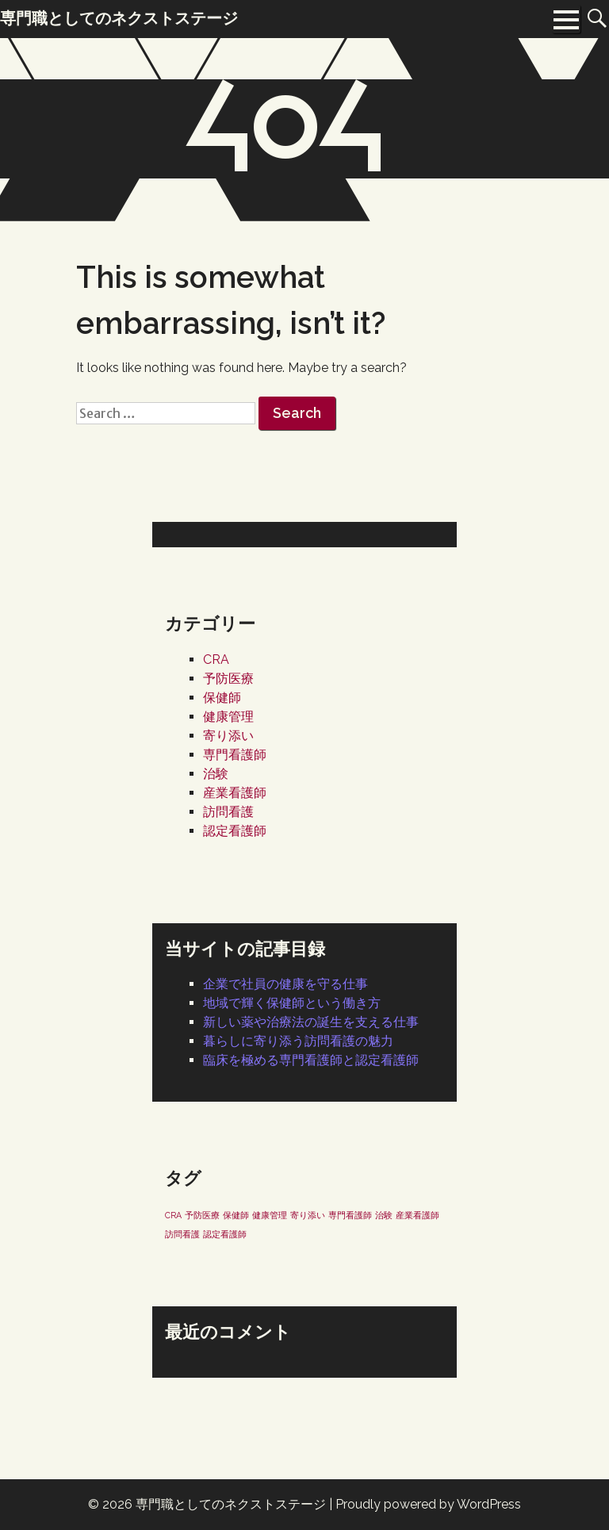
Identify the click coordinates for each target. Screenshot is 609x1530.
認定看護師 (234, 830)
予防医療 (228, 678)
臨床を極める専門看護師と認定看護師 (311, 1060)
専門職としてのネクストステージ (231, 1504)
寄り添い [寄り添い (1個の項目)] (307, 1215)
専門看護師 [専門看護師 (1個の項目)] (350, 1215)
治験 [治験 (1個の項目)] (384, 1215)
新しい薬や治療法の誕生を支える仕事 (311, 1022)
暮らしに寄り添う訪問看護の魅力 (298, 1041)
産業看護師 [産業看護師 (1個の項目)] (417, 1215)
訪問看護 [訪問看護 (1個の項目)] (182, 1234)
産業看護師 (234, 792)
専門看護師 (234, 754)
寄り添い (228, 735)
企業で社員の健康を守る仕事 (285, 983)
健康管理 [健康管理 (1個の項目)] (269, 1215)
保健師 (222, 697)
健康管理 (228, 716)
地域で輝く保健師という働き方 (292, 1002)
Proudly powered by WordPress (428, 1504)
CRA (216, 659)
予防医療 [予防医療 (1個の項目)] (202, 1215)
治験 (215, 773)
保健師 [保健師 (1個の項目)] (236, 1215)
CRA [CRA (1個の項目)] (173, 1215)
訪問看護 (228, 811)
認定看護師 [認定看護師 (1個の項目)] (225, 1234)
